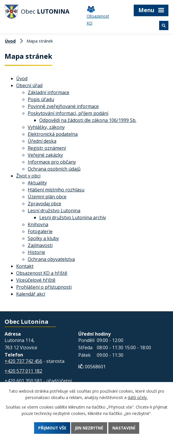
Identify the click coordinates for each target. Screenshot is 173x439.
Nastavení (125, 428)
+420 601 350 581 (23, 381)
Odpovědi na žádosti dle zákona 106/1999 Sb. (87, 120)
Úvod (10, 41)
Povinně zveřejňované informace (63, 106)
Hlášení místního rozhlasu (56, 189)
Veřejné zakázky (45, 155)
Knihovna (38, 224)
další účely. (138, 397)
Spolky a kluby (43, 238)
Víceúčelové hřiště (35, 280)
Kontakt (25, 266)
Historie (36, 252)
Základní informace (48, 92)
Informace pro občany (52, 162)
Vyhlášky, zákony (46, 127)
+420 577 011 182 (23, 371)
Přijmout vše (50, 428)
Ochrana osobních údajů (54, 169)
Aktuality (37, 183)
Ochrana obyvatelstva (51, 259)
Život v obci (28, 176)
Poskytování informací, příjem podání (68, 113)
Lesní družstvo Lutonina (54, 210)
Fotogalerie (40, 231)
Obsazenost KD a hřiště (41, 273)
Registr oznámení (47, 148)
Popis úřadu (41, 99)
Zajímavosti (40, 245)
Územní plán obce (47, 196)
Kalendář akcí (30, 294)
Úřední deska (42, 141)
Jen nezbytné (89, 428)
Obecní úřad (29, 85)
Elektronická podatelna (53, 134)
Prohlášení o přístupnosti (44, 287)
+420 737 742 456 (23, 361)
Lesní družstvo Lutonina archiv (72, 217)
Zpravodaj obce (44, 203)
